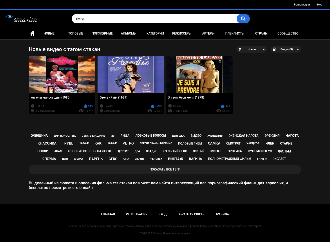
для (65, 158)
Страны (261, 33)
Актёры (208, 33)
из (113, 135)
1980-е (84, 143)
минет (216, 151)
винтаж (175, 159)
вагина (195, 159)
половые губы (190, 143)
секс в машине (93, 135)
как (97, 143)
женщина (39, 135)
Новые (49, 33)
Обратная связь (190, 214)
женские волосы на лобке (90, 151)
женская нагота (244, 136)
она (126, 158)
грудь (67, 143)
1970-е (112, 143)
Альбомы (128, 33)
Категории (155, 33)
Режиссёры (181, 33)
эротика (235, 151)
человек (156, 158)
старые (286, 143)
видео (195, 136)
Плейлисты (234, 33)
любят (139, 158)
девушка (178, 135)
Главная (32, 33)
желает (279, 159)
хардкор (253, 143)
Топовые (75, 33)
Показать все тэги (165, 169)
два (137, 151)
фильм (284, 151)
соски (42, 151)
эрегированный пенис (156, 143)
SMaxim (157, 233)
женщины (215, 135)
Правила (222, 214)
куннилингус (260, 151)
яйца (125, 136)
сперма (49, 159)
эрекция (272, 136)
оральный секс (174, 151)
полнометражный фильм (229, 159)
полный (198, 151)
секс (113, 159)
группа (262, 158)
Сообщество (287, 33)
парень (96, 159)
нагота (292, 136)
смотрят (233, 143)
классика (47, 143)
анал (58, 151)
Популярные (102, 33)
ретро (128, 143)
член (269, 143)
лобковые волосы (151, 135)
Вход (319, 4)
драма (78, 158)
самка (214, 143)
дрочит (123, 151)
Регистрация (302, 4)
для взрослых (65, 135)
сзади (151, 151)
